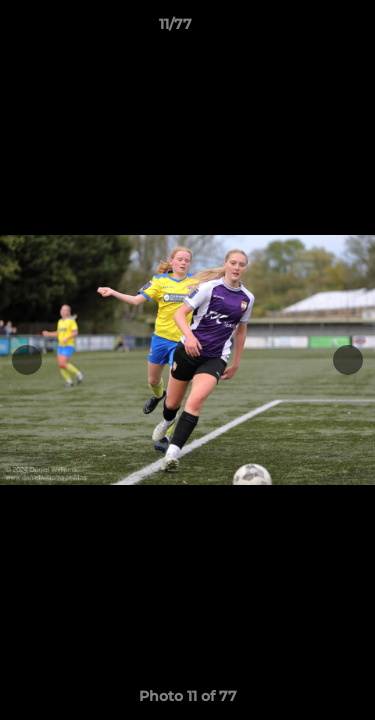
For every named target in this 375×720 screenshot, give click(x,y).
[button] (303, 29)
